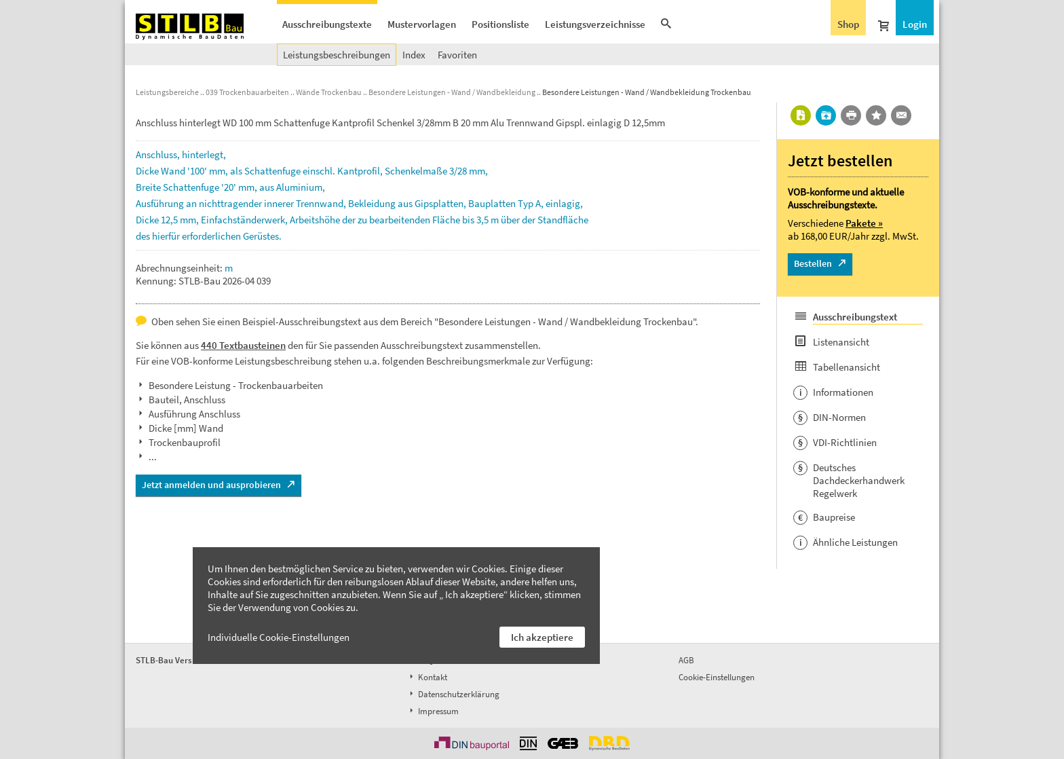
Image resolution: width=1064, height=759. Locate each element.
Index (413, 54)
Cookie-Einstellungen (717, 677)
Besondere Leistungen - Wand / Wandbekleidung (451, 92)
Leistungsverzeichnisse (595, 24)
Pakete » (864, 223)
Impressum (433, 711)
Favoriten (457, 54)
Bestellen (813, 263)
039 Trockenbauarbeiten (247, 92)
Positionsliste (500, 24)
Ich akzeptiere (542, 637)
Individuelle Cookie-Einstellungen (278, 637)
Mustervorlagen (421, 24)
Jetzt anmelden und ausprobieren (211, 485)
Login (914, 24)
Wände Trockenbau (329, 92)
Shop (848, 24)
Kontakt (427, 677)
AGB (686, 660)
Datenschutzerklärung (453, 694)
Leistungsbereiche (167, 92)
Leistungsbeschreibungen (336, 54)
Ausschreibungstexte (327, 24)
